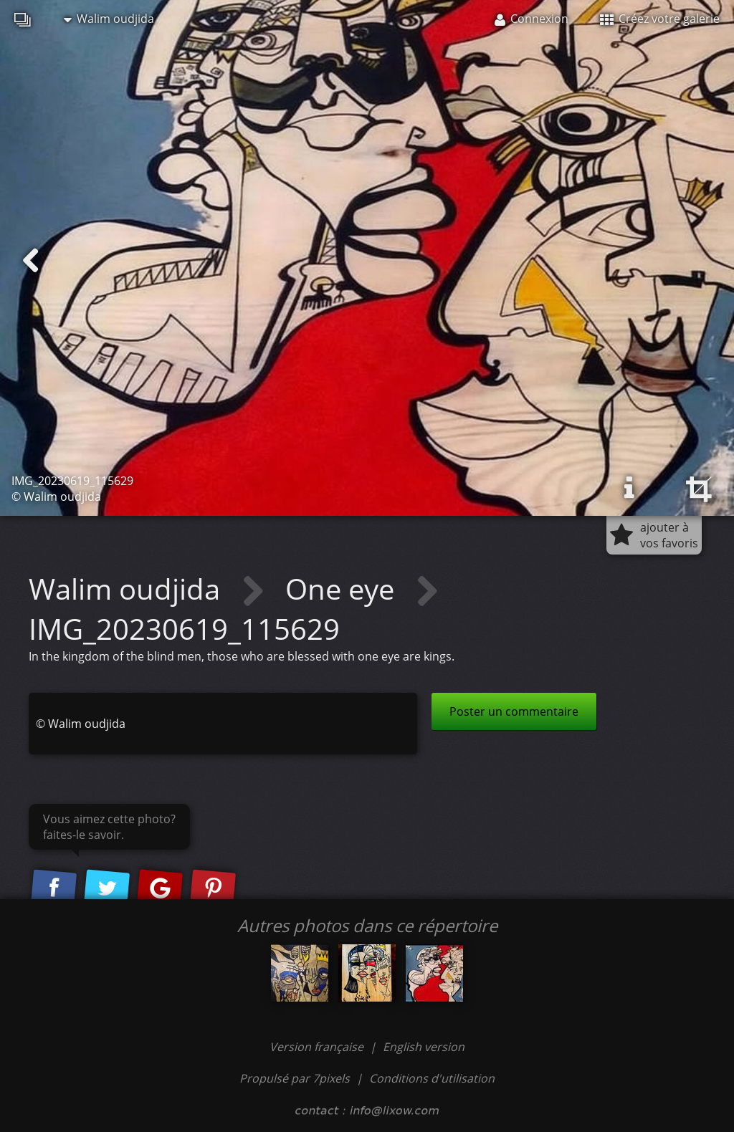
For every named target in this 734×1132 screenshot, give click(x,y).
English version (423, 1047)
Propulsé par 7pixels (294, 1078)
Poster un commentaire (513, 711)
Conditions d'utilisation (432, 1078)
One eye (343, 588)
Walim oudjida (109, 19)
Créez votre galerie (660, 19)
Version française (318, 1047)
